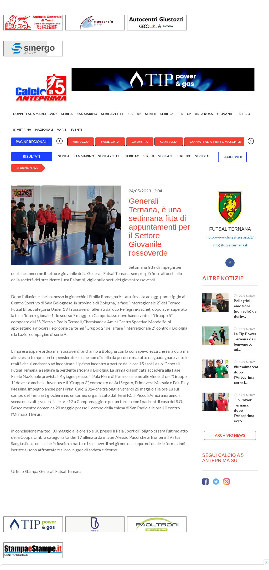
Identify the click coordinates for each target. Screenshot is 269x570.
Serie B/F (184, 157)
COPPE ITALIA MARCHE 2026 (35, 115)
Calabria (140, 143)
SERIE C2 (184, 115)
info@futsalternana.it (230, 246)
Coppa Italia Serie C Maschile (215, 143)
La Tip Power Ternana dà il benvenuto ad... (245, 342)
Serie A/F (165, 157)
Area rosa (204, 115)
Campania (169, 143)
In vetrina (22, 131)
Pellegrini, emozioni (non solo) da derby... (245, 309)
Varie (61, 131)
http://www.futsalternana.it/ (230, 238)
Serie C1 (167, 115)
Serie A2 (134, 115)
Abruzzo (81, 143)
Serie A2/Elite (109, 157)
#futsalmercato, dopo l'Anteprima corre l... (248, 376)
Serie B (150, 115)
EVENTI (76, 131)
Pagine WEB (232, 158)
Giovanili (225, 115)
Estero (243, 115)
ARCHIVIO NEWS (230, 436)
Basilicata (110, 143)
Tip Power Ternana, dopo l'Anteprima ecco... (244, 411)
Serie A (67, 115)
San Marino (87, 115)
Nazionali (44, 131)
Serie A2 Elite (112, 115)
